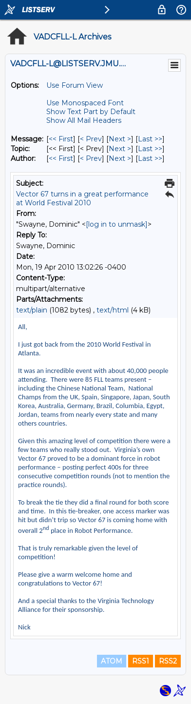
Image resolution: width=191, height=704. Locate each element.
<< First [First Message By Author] (61, 158)
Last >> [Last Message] (150, 139)
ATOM (111, 661)
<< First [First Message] (61, 139)
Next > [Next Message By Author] (120, 158)
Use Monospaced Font (85, 102)
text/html (112, 310)
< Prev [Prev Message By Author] (91, 158)
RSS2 (168, 661)
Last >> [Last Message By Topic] (150, 148)
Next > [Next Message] (120, 139)
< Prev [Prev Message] (91, 139)
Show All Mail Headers (83, 120)
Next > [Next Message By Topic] (120, 148)
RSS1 (140, 661)
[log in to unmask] (117, 224)
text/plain (31, 310)
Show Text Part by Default (90, 111)
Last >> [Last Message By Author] (150, 158)
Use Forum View (74, 85)
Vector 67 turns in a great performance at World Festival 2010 (82, 198)
